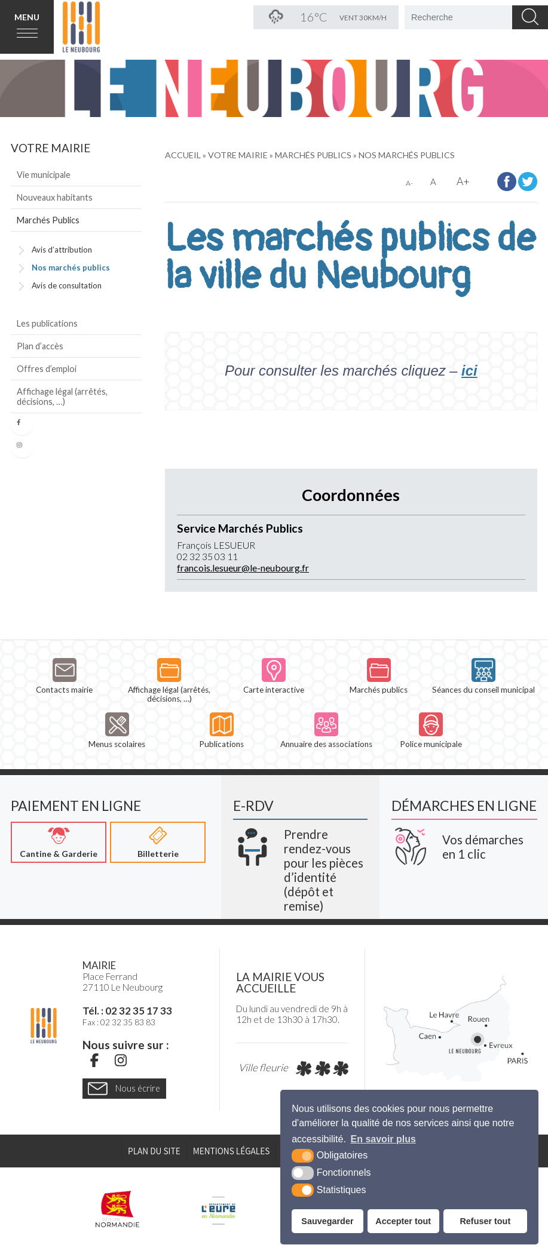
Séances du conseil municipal (483, 676)
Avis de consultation (67, 285)
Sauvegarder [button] (327, 1221)
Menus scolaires (116, 730)
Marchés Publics (48, 220)
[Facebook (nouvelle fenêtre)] (94, 1060)
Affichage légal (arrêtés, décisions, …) (62, 396)
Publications (221, 730)
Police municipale (431, 730)
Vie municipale (44, 175)
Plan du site (154, 1151)
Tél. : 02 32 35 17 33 (127, 1010)
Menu (26, 17)
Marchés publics (379, 676)
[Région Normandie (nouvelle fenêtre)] (117, 1209)
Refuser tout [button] (485, 1221)
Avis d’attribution (62, 249)
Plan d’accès (40, 346)
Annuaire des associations (326, 730)
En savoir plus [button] (383, 1139)
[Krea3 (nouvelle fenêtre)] (300, 866)
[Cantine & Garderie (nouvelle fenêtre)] (58, 842)
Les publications (47, 323)
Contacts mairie (64, 676)
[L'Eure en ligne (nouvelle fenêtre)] (218, 1209)
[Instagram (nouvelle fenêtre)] (121, 1060)
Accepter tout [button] (403, 1221)
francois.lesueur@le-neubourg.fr (243, 567)
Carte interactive (273, 676)
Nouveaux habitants (55, 197)
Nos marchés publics (71, 267)
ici (469, 370)
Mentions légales (231, 1151)
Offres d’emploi (46, 369)
